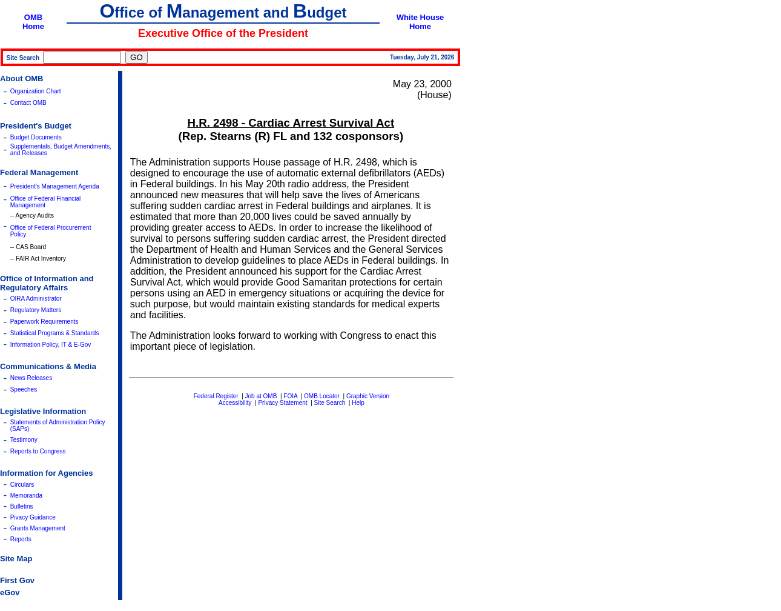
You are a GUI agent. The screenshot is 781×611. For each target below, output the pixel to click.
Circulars (22, 484)
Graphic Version (367, 396)
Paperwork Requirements (44, 321)
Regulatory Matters (35, 310)
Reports (20, 539)
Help (358, 402)
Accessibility (235, 402)
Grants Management (37, 528)
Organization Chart (35, 91)
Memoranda (26, 495)
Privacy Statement (282, 402)
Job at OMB (261, 396)
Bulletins (21, 506)
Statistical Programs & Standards (54, 333)
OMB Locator (322, 396)
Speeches (23, 389)
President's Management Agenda (54, 186)
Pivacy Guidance (33, 517)
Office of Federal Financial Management (45, 202)
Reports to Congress (38, 451)
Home (33, 26)
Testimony (24, 439)
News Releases (31, 378)
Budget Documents (36, 137)
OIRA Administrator (36, 298)
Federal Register (216, 396)
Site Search (330, 402)
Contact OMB (28, 102)
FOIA (290, 396)
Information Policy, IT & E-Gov (50, 344)
